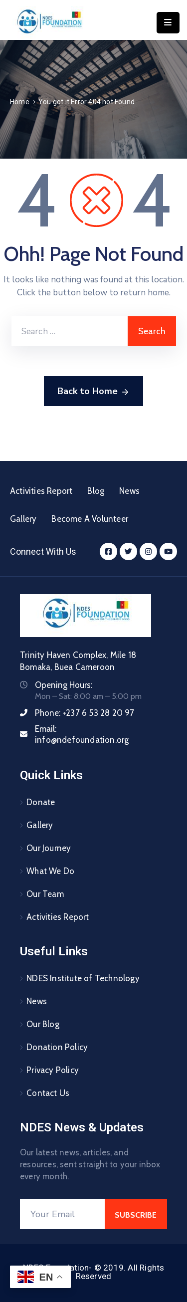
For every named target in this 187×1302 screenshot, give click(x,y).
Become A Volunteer (89, 519)
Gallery (23, 519)
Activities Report (41, 491)
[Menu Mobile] (168, 22)
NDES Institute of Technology (83, 978)
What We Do (50, 871)
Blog (95, 491)
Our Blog (42, 1024)
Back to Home (93, 391)
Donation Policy (57, 1047)
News (129, 491)
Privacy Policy (52, 1070)
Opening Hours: (63, 685)
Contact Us (47, 1093)
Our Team (45, 894)
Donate (40, 802)
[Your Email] (62, 1214)
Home (19, 102)
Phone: (85, 713)
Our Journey (48, 848)
